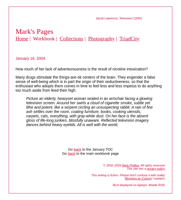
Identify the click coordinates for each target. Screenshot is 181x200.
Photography (101, 38)
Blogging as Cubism (138, 178)
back (77, 149)
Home (22, 38)
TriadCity (129, 38)
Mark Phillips (130, 165)
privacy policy (156, 168)
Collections (71, 38)
